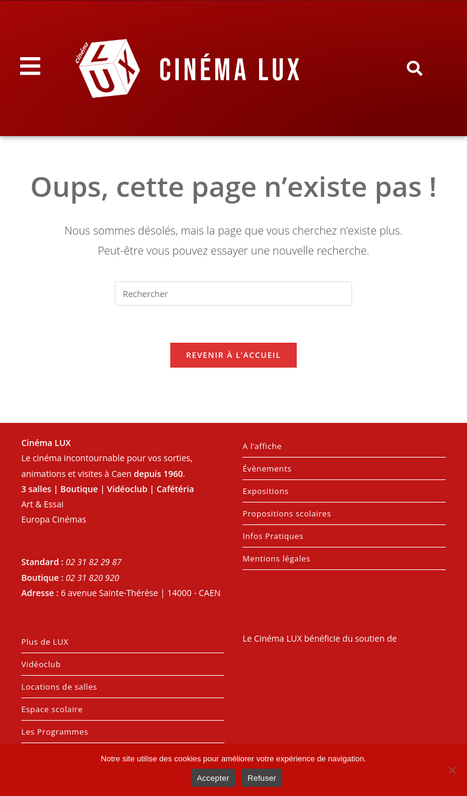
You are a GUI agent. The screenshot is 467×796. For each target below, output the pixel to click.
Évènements (267, 468)
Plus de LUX (45, 641)
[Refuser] (452, 770)
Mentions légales (277, 558)
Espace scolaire (52, 709)
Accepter (213, 778)
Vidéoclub (41, 664)
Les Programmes (54, 731)
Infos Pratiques (273, 535)
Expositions (266, 490)
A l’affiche (262, 446)
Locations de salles (59, 686)
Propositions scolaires (287, 513)
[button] (414, 69)
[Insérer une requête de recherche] (233, 293)
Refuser (261, 778)
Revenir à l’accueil (233, 354)
